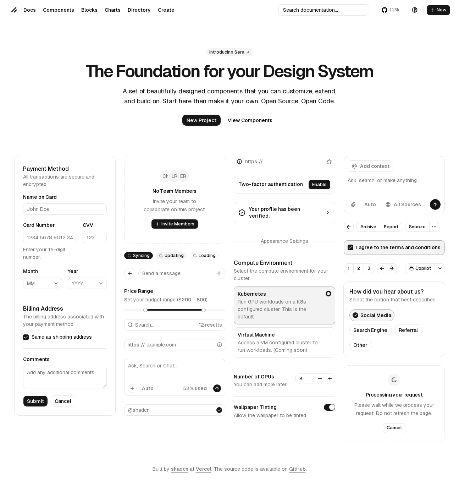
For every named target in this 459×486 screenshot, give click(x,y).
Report (391, 227)
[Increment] (330, 378)
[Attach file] (353, 204)
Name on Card (40, 197)
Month (30, 271)
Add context (370, 166)
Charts (113, 10)
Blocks (89, 10)
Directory (139, 10)
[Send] (435, 204)
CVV (88, 225)
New (438, 10)
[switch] (329, 407)
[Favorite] (329, 161)
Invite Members (174, 224)
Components (58, 10)
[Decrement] (320, 378)
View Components (250, 120)
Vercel (203, 469)
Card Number (39, 225)
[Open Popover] (440, 268)
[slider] (145, 310)
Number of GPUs (254, 376)
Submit (35, 401)
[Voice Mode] (219, 273)
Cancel (63, 401)
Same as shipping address (62, 337)
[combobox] (42, 283)
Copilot (420, 268)
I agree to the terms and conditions (398, 247)
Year (73, 271)
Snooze (417, 227)
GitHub (297, 469)
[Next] (392, 268)
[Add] (130, 273)
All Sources (403, 204)
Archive (368, 227)
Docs (29, 10)
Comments (36, 359)
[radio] (328, 293)
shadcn (179, 469)
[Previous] (382, 268)
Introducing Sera (229, 52)
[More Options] (434, 227)
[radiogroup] (284, 322)
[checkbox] (26, 337)
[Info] (219, 344)
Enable (319, 184)
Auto (148, 388)
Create (166, 10)
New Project (201, 120)
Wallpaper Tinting (255, 407)
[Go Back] (349, 227)
